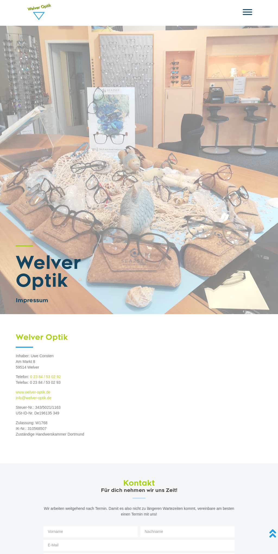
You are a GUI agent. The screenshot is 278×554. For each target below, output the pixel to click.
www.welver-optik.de (33, 392)
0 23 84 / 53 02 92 (45, 377)
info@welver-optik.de (33, 398)
